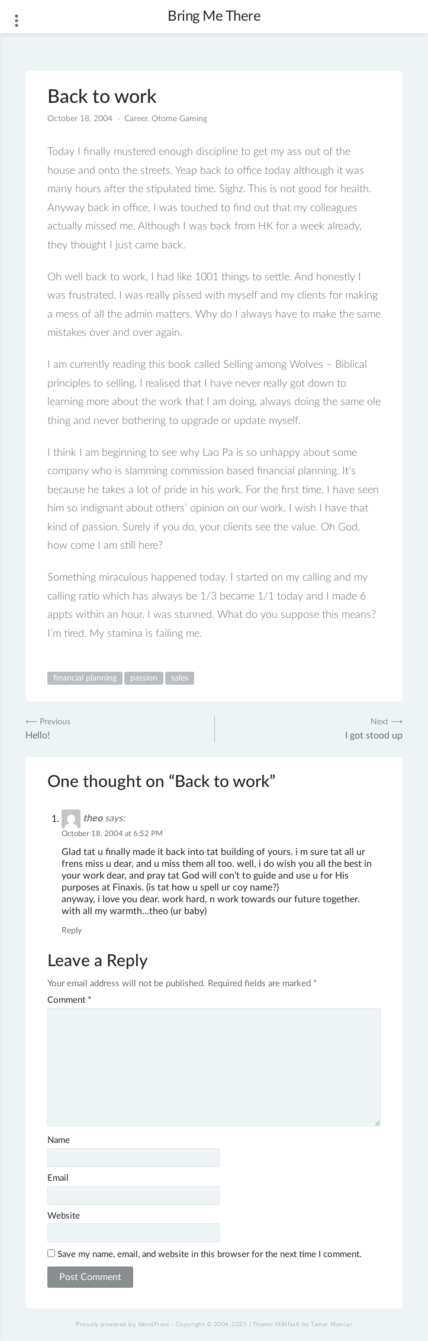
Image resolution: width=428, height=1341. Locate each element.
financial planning (85, 678)
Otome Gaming (179, 119)
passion (143, 678)
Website (63, 1216)
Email (58, 1178)
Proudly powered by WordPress (122, 1324)
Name (58, 1140)
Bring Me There (214, 16)
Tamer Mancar (331, 1324)
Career (136, 119)
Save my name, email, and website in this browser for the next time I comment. (209, 1254)
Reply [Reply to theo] (72, 931)
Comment (69, 1000)
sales (179, 678)
